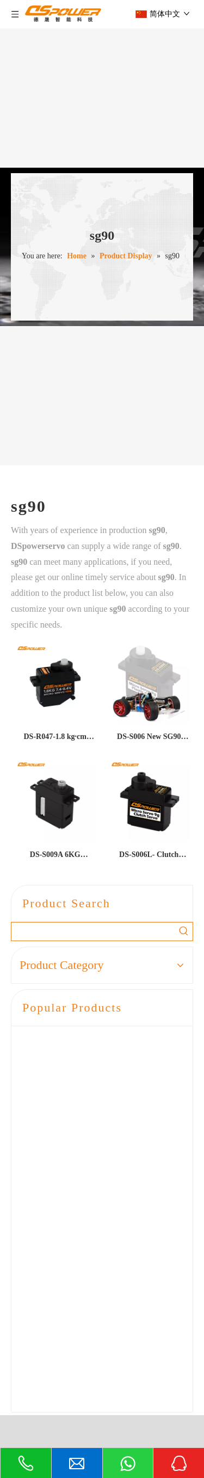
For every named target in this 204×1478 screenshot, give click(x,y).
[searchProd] (93, 932)
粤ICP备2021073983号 (141, 1428)
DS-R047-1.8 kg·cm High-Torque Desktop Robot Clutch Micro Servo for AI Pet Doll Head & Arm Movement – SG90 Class (55, 738)
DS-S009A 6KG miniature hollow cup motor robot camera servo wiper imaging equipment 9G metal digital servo (55, 856)
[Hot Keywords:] (184, 932)
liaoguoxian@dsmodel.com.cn (103, 1377)
